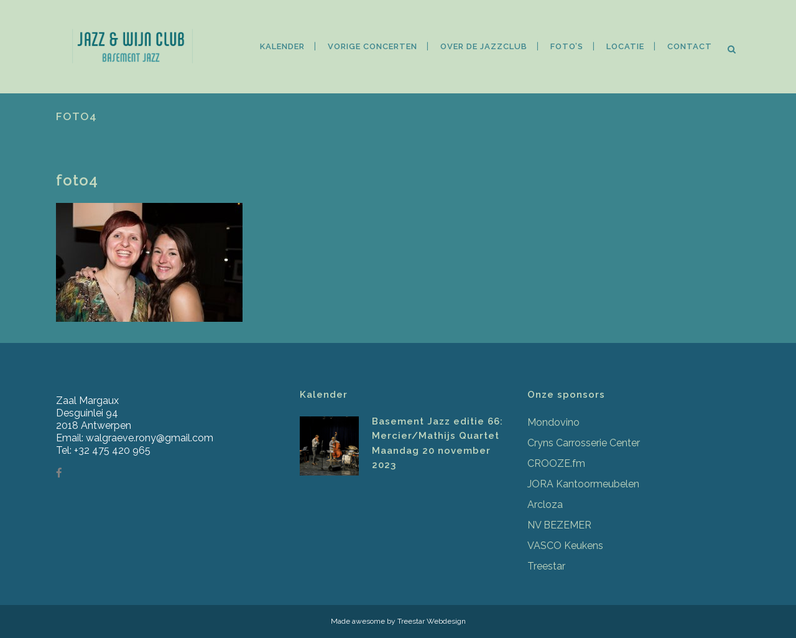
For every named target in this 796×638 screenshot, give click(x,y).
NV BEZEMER (559, 525)
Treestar (546, 566)
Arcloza (545, 504)
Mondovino (553, 422)
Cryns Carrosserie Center (583, 443)
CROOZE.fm (556, 463)
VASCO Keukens (565, 545)
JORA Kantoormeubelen (583, 484)
